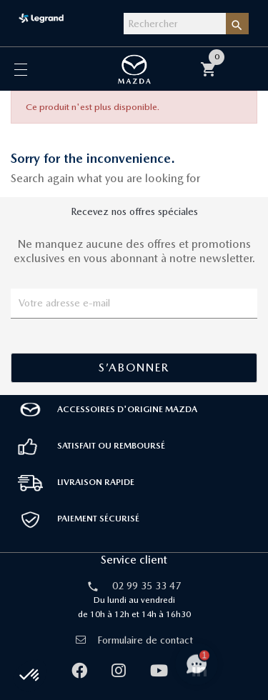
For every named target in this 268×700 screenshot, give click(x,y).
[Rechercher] (175, 23)
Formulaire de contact (134, 640)
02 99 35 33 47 (146, 585)
